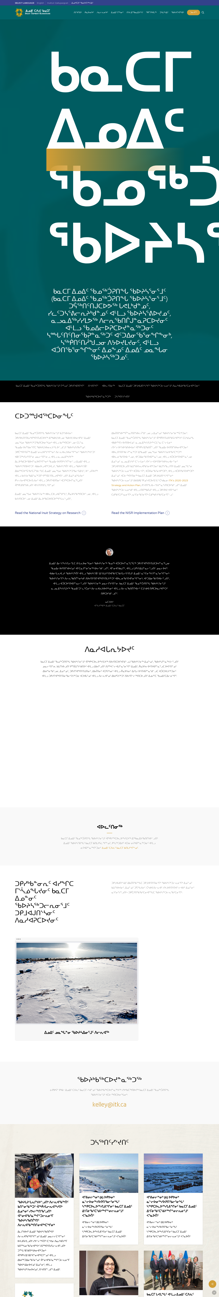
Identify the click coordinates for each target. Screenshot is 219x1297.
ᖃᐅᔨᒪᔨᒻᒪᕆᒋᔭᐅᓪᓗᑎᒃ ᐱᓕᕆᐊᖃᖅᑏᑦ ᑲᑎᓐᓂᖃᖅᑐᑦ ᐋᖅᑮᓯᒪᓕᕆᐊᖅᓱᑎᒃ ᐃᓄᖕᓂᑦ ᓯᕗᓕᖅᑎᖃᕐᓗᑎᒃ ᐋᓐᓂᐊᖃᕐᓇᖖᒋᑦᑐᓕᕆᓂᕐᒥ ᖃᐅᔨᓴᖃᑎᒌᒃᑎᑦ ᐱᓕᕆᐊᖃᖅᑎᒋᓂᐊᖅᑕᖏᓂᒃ (43, 1214)
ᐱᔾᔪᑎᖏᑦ (93, 385)
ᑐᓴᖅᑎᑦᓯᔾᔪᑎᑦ (122, 396)
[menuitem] (40, 3)
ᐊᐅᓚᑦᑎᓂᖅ (108, 385)
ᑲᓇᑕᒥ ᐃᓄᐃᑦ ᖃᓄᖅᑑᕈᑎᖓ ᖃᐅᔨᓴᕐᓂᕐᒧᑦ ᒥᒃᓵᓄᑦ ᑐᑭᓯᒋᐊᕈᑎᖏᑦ (50, 385)
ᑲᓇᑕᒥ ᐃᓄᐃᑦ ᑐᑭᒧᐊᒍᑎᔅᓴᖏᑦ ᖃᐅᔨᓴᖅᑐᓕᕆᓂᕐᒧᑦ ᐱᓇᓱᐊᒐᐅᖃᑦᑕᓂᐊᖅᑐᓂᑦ (159, 385)
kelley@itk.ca (109, 1105)
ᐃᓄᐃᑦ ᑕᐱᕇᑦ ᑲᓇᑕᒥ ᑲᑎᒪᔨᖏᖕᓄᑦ (120, 848)
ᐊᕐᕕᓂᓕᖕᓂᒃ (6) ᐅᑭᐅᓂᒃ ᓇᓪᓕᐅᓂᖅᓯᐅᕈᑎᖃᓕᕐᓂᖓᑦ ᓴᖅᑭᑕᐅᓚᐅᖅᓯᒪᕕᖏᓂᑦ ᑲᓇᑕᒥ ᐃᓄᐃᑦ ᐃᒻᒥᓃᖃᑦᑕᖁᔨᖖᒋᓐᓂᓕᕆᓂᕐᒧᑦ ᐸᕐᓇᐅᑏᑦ (107, 1206)
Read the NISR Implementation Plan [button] (137, 513)
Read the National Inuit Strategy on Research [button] (47, 513)
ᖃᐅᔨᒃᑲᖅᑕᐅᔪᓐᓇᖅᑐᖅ (98, 396)
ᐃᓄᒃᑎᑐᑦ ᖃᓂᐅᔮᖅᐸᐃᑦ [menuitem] (82, 3)
